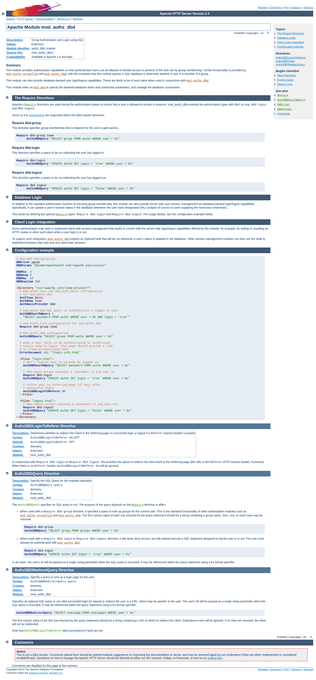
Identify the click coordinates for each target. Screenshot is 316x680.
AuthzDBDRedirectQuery (290, 64)
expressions (36, 115)
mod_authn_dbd (197, 80)
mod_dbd (40, 87)
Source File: (15, 52)
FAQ (286, 7)
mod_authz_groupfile (22, 74)
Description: (15, 40)
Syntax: (18, 437)
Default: (18, 442)
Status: (11, 44)
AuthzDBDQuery (285, 61)
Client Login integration (290, 42)
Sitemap (308, 7)
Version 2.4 (63, 18)
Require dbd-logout (27, 172)
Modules (263, 7)
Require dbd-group (26, 123)
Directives (276, 7)
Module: (18, 454)
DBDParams (284, 109)
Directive (68, 426)
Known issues (285, 79)
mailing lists (215, 658)
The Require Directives (290, 33)
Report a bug (284, 84)
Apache (10, 18)
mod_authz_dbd (59, 239)
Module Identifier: (18, 48)
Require (282, 95)
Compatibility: (16, 56)
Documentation (45, 18)
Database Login (286, 37)
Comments (283, 113)
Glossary (296, 7)
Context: (18, 446)
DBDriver (283, 104)
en (262, 32)
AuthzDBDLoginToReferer (291, 57)
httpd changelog (286, 75)
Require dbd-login (26, 147)
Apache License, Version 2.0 (45, 672)
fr (268, 32)
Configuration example (290, 46)
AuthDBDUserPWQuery (291, 99)
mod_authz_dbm (56, 74)
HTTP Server (25, 18)
